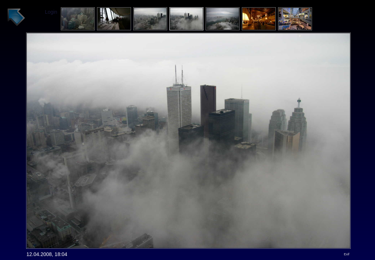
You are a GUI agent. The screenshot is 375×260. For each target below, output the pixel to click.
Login (51, 12)
